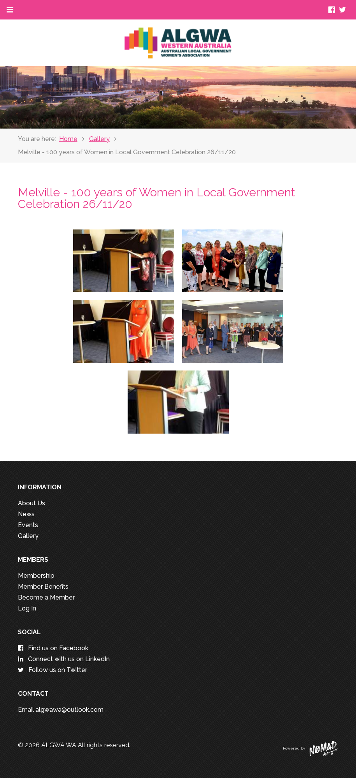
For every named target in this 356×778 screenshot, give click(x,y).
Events (28, 525)
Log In (27, 608)
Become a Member (46, 597)
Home (68, 139)
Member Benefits (43, 586)
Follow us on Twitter (52, 670)
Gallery (99, 139)
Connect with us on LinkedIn (64, 659)
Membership (36, 575)
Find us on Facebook (53, 648)
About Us (31, 503)
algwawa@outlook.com (69, 709)
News (26, 514)
